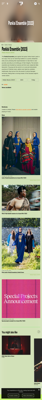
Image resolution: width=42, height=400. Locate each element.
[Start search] (38, 3)
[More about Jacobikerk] (21, 96)
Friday (33, 80)
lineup (10, 44)
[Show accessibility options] (8, 3)
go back (4, 84)
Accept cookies (13, 395)
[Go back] (3, 44)
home (6, 44)
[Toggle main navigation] (3, 3)
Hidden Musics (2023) (9, 80)
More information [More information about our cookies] (28, 395)
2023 (21, 80)
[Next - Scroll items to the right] (38, 331)
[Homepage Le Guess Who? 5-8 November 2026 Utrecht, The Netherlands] (21, 3)
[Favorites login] (35, 3)
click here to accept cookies (23, 109)
